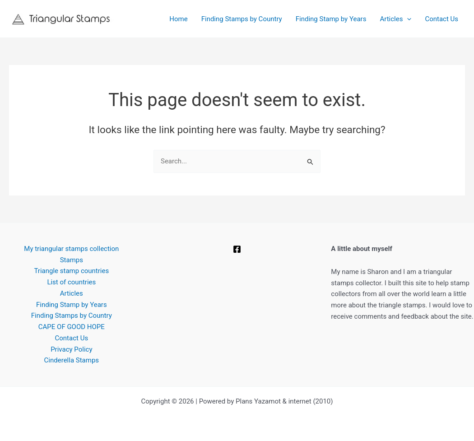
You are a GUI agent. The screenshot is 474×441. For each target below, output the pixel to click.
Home (178, 19)
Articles (395, 19)
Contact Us (441, 19)
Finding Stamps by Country (241, 19)
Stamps (71, 260)
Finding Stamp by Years (331, 19)
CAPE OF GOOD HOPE (71, 327)
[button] (407, 19)
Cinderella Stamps (71, 360)
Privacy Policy (71, 349)
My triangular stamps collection (71, 249)
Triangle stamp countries (71, 271)
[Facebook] (237, 249)
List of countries (71, 282)
